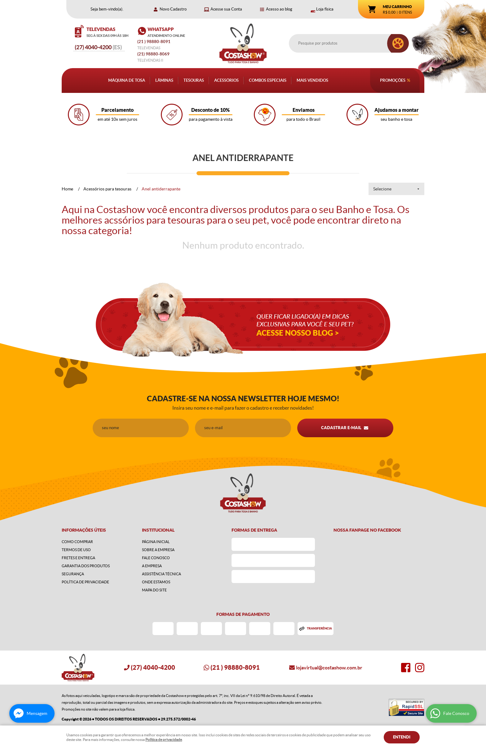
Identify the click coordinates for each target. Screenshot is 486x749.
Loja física (325, 9)
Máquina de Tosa (126, 80)
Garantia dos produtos (86, 566)
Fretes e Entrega (78, 558)
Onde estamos (156, 582)
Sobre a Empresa (158, 550)
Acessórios (226, 80)
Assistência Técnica (161, 574)
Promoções (392, 80)
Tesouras (193, 80)
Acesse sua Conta (226, 9)
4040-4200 (98, 47)
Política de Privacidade (85, 582)
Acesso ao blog (279, 9)
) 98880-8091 (154, 41)
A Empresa (152, 566)
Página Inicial (156, 542)
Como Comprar (77, 542)
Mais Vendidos (312, 80)
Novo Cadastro (173, 9)
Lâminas (164, 80)
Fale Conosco (156, 558)
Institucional (158, 530)
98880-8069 (153, 54)
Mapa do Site (154, 590)
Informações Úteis (84, 530)
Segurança (73, 574)
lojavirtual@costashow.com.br (329, 667)
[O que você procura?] (398, 43)
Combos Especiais (267, 80)
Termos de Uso (76, 550)
